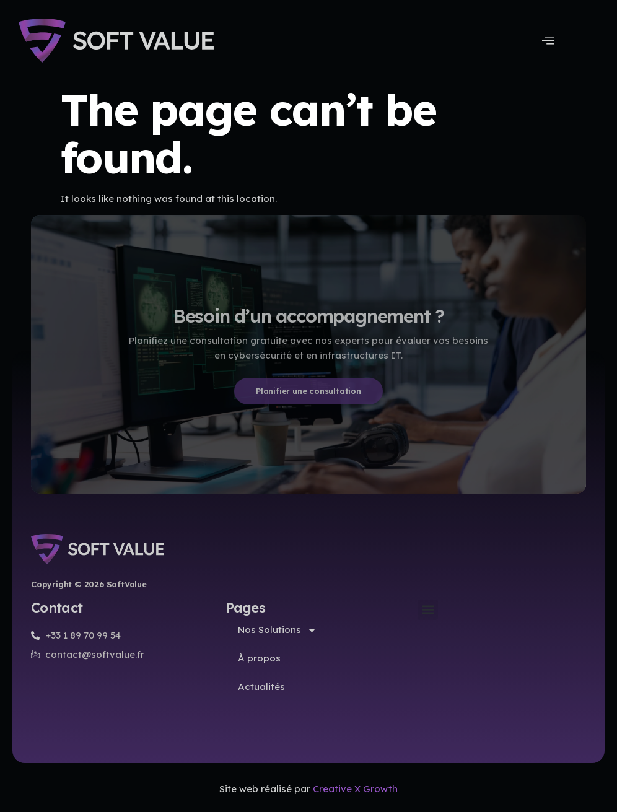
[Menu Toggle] (548, 41)
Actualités (261, 686)
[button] (428, 610)
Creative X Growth (355, 789)
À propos (259, 658)
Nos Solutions (277, 630)
